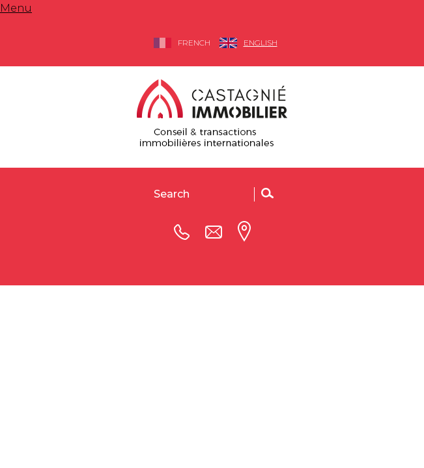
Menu (16, 8)
